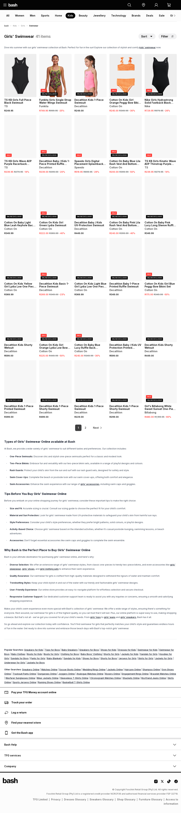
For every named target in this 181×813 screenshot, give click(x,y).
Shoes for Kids (108, 650)
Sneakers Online (30, 669)
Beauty (83, 15)
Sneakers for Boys (89, 650)
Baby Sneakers (70, 650)
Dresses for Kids (127, 650)
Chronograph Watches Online (105, 678)
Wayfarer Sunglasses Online (20, 678)
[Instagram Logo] (156, 782)
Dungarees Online (47, 673)
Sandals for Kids (72, 658)
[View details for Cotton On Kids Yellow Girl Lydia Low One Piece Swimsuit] (20, 259)
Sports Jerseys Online (24, 682)
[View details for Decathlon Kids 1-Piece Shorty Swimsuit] (55, 381)
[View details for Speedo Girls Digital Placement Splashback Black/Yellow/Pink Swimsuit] (90, 136)
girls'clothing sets (49, 569)
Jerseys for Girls (127, 658)
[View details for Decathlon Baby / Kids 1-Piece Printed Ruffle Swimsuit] (55, 136)
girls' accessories (89, 484)
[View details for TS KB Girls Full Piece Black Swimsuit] (20, 75)
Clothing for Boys (70, 654)
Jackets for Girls (163, 658)
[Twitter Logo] (162, 782)
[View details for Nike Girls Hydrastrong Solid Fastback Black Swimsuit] (161, 75)
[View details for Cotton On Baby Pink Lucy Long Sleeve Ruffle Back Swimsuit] (161, 197)
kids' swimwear (147, 47)
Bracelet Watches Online (163, 673)
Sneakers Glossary (101, 799)
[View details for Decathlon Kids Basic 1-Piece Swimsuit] (55, 259)
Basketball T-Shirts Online (76, 682)
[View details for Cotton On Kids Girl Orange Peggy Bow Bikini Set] (125, 75)
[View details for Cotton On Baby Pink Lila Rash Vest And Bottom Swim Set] (125, 197)
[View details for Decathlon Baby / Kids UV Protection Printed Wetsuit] (125, 320)
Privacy (55, 799)
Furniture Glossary (150, 799)
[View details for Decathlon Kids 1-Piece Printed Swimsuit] (20, 381)
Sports (45, 15)
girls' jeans (109, 617)
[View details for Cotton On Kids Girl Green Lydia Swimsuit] (55, 197)
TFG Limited (40, 799)
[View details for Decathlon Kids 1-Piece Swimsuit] (90, 75)
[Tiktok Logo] (169, 782)
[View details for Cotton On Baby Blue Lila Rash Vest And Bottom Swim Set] (125, 136)
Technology (118, 15)
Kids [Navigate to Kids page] (15, 26)
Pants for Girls (37, 658)
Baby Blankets (54, 658)
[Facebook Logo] (176, 782)
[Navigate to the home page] (12, 5)
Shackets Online (131, 678)
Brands (136, 15)
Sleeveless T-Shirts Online (74, 678)
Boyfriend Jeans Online (153, 678)
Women (19, 15)
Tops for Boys (52, 650)
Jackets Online (115, 669)
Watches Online (49, 669)
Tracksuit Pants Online (24, 673)
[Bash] (6, 26)
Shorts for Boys (109, 658)
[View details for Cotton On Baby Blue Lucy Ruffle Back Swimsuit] (90, 320)
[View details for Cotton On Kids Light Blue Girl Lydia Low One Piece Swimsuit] (90, 259)
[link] (97, 427)
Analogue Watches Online (90, 673)
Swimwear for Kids (147, 650)
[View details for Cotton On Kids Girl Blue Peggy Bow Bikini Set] (161, 259)
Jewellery (99, 15)
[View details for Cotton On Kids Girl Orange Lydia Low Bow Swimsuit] (55, 320)
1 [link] (78, 427)
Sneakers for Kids (33, 650)
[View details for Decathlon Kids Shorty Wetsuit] (20, 320)
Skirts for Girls (145, 658)
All (7, 15)
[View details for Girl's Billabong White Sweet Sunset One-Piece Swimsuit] (161, 381)
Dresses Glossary (75, 799)
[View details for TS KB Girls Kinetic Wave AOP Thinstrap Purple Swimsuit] (161, 136)
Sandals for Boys (20, 658)
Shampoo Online (151, 669)
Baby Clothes (18, 654)
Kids (70, 15)
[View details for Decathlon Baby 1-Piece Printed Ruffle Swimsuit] (125, 259)
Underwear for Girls (14, 662)
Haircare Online (133, 669)
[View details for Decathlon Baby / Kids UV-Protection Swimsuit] (90, 197)
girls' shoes (28, 569)
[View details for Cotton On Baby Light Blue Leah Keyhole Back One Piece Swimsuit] (20, 197)
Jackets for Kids (129, 654)
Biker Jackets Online (48, 678)
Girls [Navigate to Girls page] (23, 26)
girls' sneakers (128, 617)
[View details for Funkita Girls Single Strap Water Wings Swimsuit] (55, 75)
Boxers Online (112, 673)
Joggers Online (67, 673)
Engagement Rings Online (135, 673)
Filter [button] (167, 36)
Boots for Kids (34, 654)
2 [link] (85, 427)
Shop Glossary (126, 799)
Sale (162, 15)
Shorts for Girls (111, 654)
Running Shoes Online (49, 682)
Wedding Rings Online (94, 669)
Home (58, 15)
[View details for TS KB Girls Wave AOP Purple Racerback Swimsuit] (20, 136)
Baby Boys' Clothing (91, 654)
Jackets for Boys (36, 662)
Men (32, 15)
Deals (149, 15)
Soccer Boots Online (70, 669)
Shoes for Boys (91, 658)
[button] (143, 5)
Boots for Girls (51, 654)
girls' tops (95, 617)
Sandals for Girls (148, 654)
